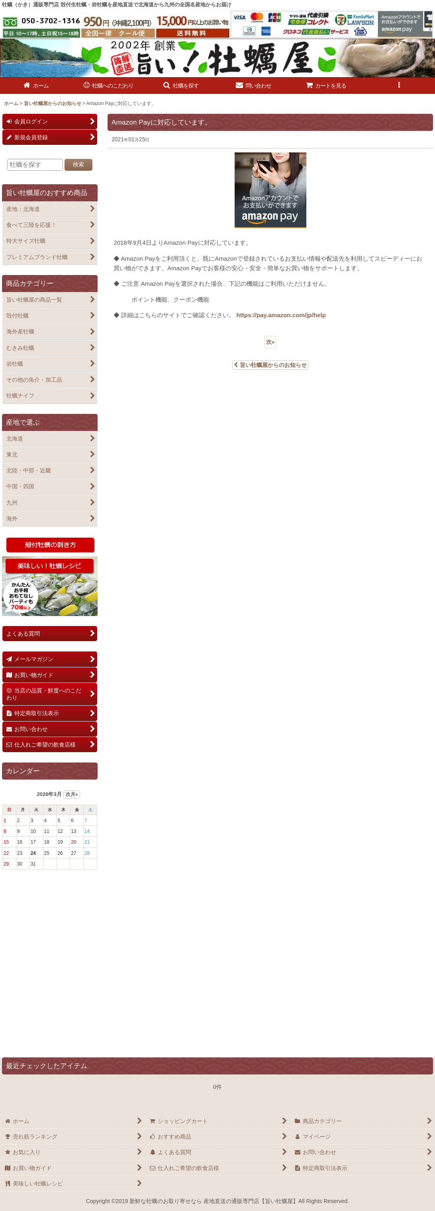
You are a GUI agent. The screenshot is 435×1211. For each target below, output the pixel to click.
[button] (181, 86)
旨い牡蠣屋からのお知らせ (270, 365)
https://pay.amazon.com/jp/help (281, 315)
